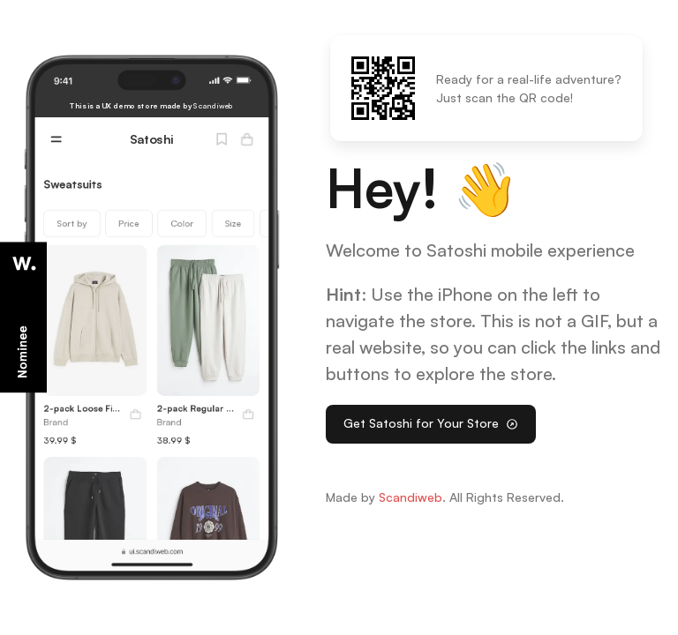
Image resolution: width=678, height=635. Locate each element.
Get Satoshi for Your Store (430, 422)
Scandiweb (410, 496)
